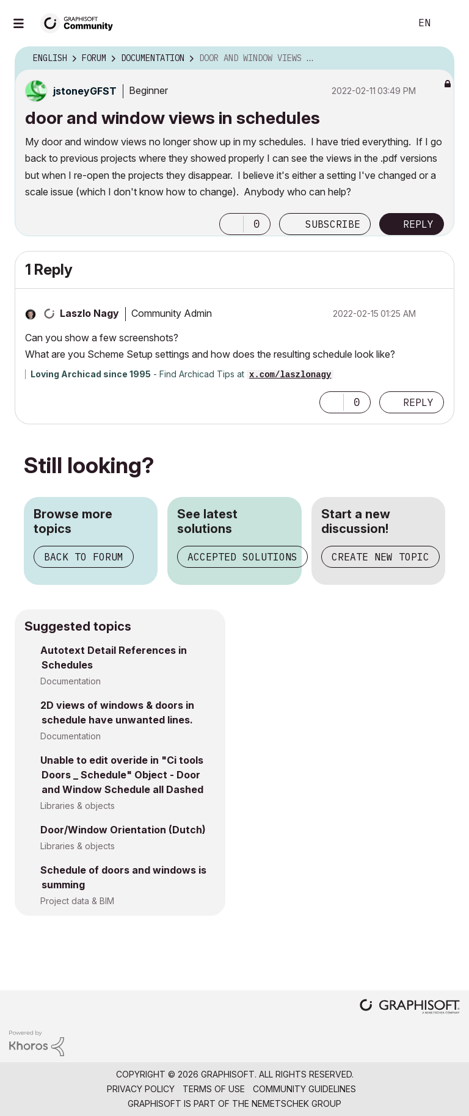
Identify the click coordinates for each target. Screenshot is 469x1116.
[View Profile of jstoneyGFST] (85, 91)
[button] (231, 224)
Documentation (70, 681)
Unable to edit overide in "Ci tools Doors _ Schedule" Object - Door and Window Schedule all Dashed (121, 774)
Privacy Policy (141, 1089)
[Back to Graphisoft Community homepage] (81, 22)
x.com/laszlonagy (290, 375)
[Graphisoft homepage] (410, 1007)
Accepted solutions (242, 557)
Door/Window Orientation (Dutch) (123, 830)
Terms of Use (214, 1089)
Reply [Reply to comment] (418, 402)
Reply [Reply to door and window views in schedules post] (418, 224)
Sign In (449, 23)
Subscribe (332, 224)
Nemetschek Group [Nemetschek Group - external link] (296, 1103)
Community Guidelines (304, 1089)
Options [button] (437, 58)
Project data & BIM (77, 901)
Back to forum (83, 557)
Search (387, 23)
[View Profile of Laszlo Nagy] (89, 313)
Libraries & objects (77, 805)
